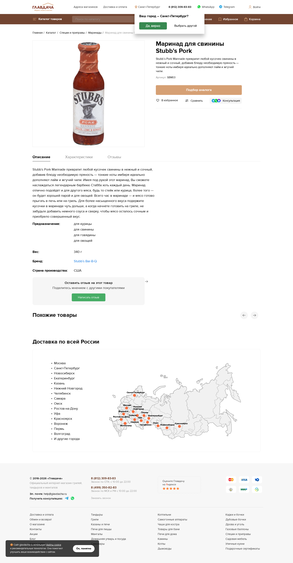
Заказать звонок (101, 498)
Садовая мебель (236, 539)
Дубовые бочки (236, 519)
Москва (60, 363)
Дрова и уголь (235, 524)
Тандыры (97, 514)
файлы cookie (53, 544)
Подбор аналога (199, 90)
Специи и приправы (238, 534)
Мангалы (97, 534)
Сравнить (197, 100)
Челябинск (62, 393)
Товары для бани (169, 529)
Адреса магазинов (86, 7)
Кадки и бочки (235, 514)
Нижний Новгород (68, 388)
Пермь (59, 429)
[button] (47, 19)
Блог (33, 539)
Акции (34, 534)
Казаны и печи (100, 524)
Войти (254, 7)
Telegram (227, 7)
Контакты (36, 529)
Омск (58, 404)
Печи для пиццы (101, 529)
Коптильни (164, 514)
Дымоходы (165, 548)
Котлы (161, 543)
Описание (41, 157)
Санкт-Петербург (147, 7)
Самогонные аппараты (172, 519)
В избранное (167, 100)
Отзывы (114, 157)
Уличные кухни (235, 543)
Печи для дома (167, 534)
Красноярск (63, 419)
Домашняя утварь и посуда (108, 539)
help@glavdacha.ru (55, 494)
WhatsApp (206, 7)
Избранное (228, 19)
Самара (59, 398)
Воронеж (61, 424)
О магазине (37, 524)
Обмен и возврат (41, 519)
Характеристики (79, 157)
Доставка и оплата (115, 7)
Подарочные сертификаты (243, 548)
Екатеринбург (64, 378)
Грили (94, 519)
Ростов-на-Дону (66, 409)
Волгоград (62, 434)
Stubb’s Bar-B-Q (85, 261)
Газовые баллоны (237, 529)
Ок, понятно (83, 548)
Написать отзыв (88, 297)
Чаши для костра (168, 524)
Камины (163, 539)
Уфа (57, 414)
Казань (59, 383)
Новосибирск (64, 373)
